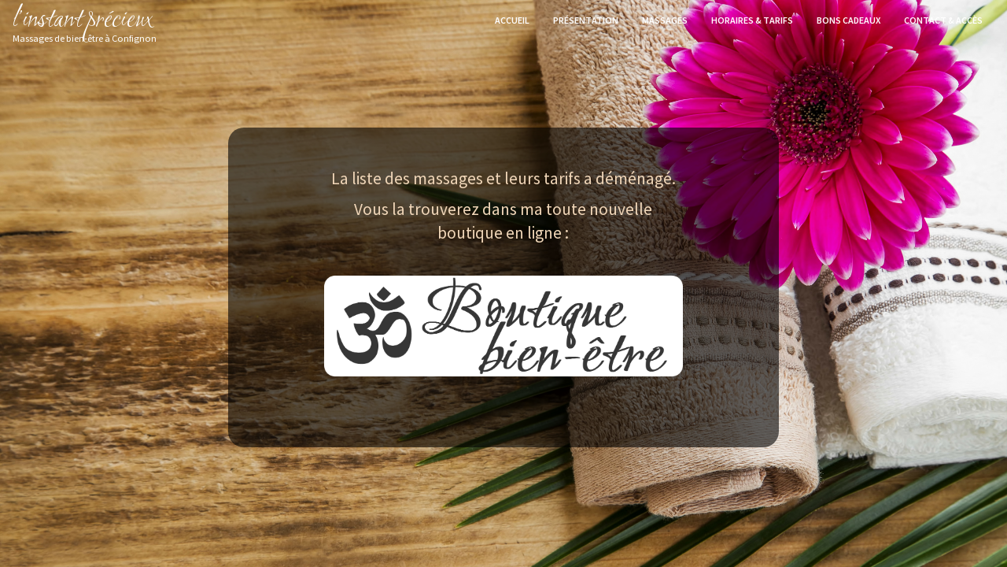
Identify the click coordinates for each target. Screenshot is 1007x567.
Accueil (512, 20)
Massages (665, 20)
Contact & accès (943, 20)
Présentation (585, 20)
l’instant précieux (85, 20)
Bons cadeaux (848, 20)
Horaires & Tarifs (752, 20)
